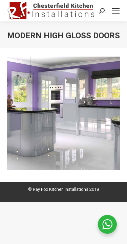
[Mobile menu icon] (115, 10)
